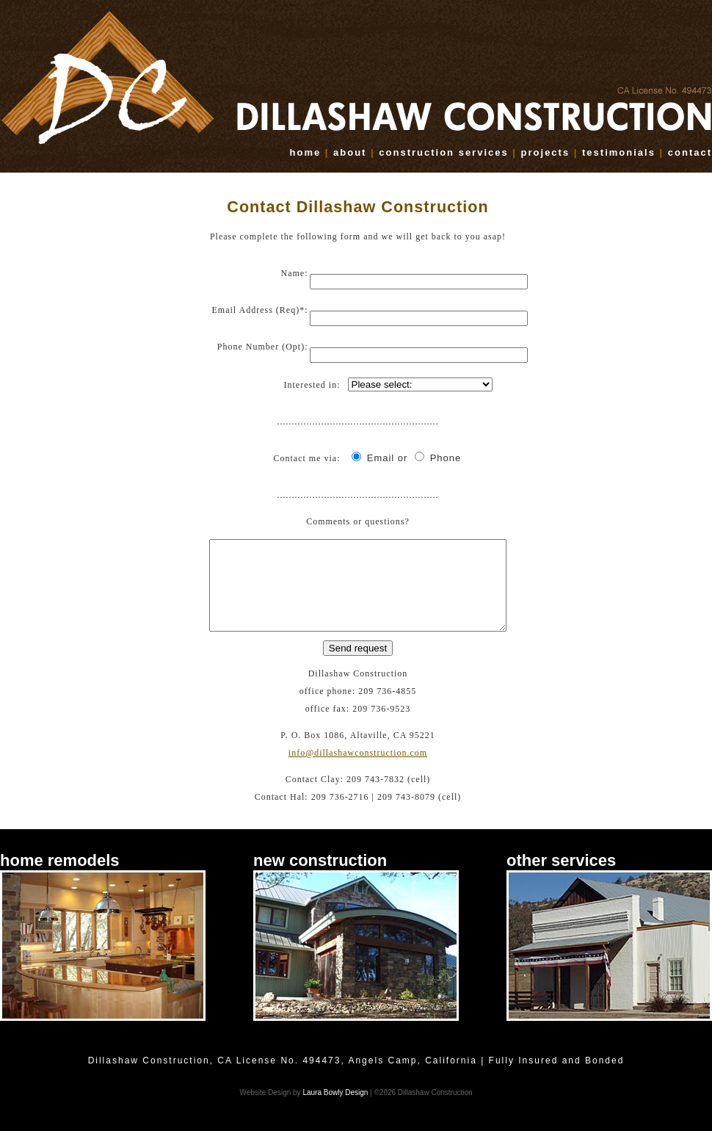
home (306, 152)
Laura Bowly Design (335, 1110)
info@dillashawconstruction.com (357, 770)
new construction (320, 878)
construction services (443, 152)
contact (690, 152)
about (349, 152)
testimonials (618, 152)
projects (545, 152)
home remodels (60, 878)
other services (561, 878)
